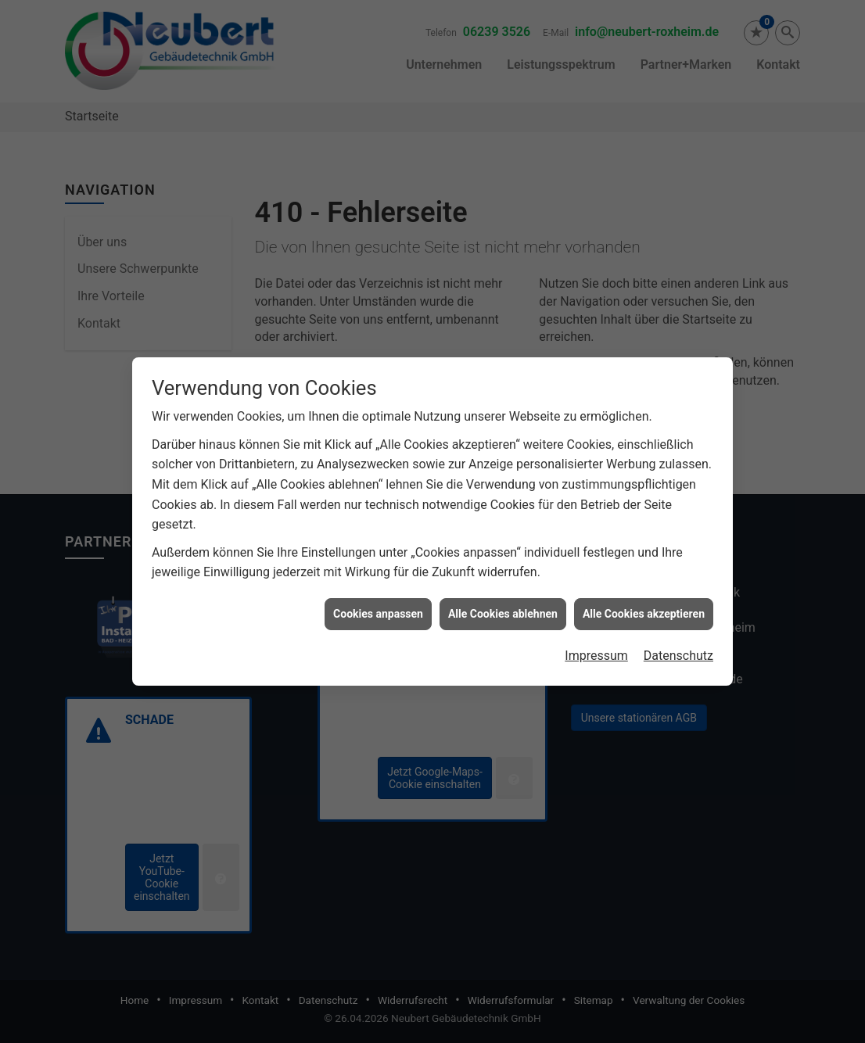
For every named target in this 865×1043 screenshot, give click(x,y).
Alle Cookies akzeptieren (644, 600)
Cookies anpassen (378, 600)
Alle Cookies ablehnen (503, 600)
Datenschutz (678, 643)
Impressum (596, 643)
